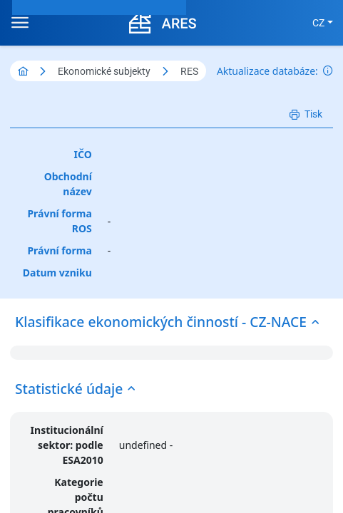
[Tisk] (306, 114)
